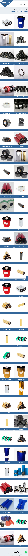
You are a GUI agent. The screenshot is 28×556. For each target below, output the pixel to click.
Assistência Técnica (9, 4)
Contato (21, 4)
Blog (13, 4)
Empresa (5, 4)
